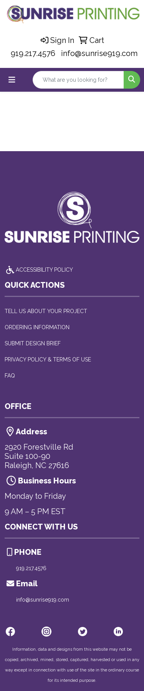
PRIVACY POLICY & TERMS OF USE (48, 359)
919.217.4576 (33, 53)
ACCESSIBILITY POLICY (39, 270)
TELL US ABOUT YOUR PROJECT (46, 311)
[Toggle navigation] (12, 79)
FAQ (10, 376)
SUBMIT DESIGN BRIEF (33, 343)
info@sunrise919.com (99, 53)
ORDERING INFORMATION (37, 327)
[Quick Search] (78, 80)
